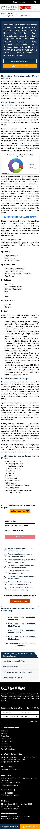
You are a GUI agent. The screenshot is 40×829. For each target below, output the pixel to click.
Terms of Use (6, 738)
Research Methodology (20, 61)
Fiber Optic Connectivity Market (14, 661)
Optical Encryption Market (12, 678)
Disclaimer (4, 744)
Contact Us (5, 736)
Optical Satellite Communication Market (17, 672)
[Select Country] (29, 716)
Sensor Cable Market (10, 667)
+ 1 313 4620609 (7, 793)
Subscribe (33, 721)
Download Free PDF (20, 66)
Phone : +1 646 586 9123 (10, 806)
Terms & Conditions (8, 749)
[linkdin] (35, 708)
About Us (4, 731)
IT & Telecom (12, 13)
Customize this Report (10, 827)
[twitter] (38, 708)
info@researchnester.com (10, 762)
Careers (4, 733)
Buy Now (20, 536)
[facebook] (32, 708)
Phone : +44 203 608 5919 (10, 769)
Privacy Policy (6, 746)
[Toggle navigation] (36, 8)
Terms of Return (7, 741)
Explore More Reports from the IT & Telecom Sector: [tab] (17, 655)
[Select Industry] (10, 716)
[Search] (35, 2)
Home (3, 13)
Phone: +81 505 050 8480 (10, 783)
